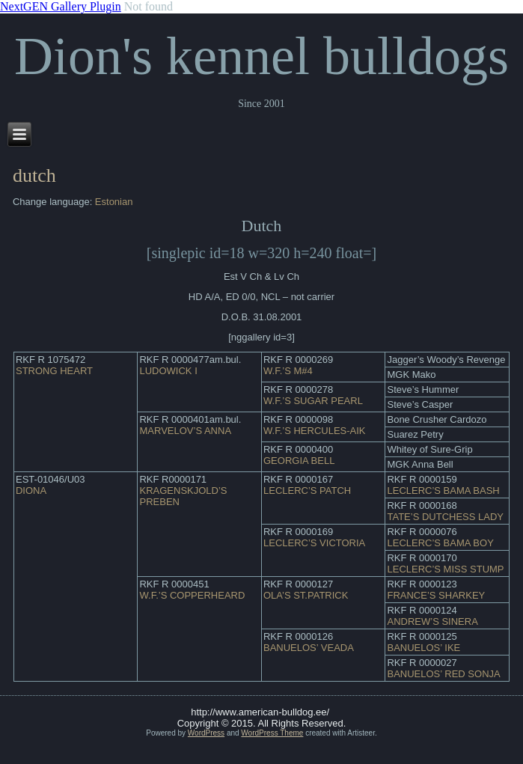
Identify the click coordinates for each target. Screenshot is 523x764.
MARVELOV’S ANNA (185, 430)
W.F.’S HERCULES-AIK (314, 430)
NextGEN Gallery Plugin (60, 6)
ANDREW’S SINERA (432, 621)
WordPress (206, 733)
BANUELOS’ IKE (423, 647)
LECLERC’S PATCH (307, 490)
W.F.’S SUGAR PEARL (313, 400)
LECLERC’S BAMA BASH (443, 490)
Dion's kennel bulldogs (261, 56)
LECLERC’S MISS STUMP (445, 569)
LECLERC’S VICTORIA (314, 542)
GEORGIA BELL (298, 460)
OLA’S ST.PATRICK (305, 595)
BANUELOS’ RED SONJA (443, 673)
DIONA (31, 490)
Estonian (114, 201)
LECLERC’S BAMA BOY (440, 542)
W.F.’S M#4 (288, 370)
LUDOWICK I (168, 370)
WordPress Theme (272, 733)
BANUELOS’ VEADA (308, 647)
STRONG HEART (54, 370)
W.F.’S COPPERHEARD (192, 595)
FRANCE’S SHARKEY (436, 595)
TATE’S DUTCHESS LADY (445, 516)
